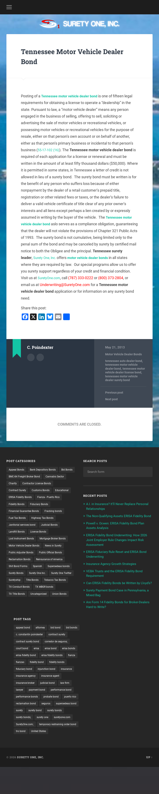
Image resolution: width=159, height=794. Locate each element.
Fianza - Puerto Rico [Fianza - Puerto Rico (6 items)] (53, 506)
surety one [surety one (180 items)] (137, 736)
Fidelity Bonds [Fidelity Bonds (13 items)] (18, 513)
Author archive (31, 357)
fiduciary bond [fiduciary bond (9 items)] (139, 678)
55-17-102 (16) (50, 150)
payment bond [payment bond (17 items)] (109, 707)
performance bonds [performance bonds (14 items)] (98, 714)
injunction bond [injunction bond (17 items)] (95, 685)
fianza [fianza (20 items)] (119, 671)
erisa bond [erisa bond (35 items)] (92, 664)
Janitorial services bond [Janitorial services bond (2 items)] (24, 534)
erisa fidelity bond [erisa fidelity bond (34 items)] (136, 664)
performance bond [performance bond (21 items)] (136, 707)
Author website (40, 357)
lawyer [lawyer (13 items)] (90, 707)
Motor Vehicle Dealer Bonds (124, 354)
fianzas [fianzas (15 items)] (133, 671)
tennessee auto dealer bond (124, 361)
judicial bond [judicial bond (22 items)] (121, 700)
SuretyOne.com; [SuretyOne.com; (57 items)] (120, 743)
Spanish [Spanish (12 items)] (41, 585)
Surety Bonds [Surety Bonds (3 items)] (48, 592)
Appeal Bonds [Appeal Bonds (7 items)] (17, 470)
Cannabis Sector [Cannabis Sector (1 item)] (19, 484)
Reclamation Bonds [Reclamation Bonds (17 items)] (21, 578)
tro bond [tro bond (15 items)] (139, 750)
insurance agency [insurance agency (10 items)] (97, 693)
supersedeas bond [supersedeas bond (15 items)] (97, 729)
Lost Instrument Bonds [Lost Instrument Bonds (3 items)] (23, 549)
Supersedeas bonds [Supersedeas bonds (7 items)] (21, 592)
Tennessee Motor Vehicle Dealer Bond (71, 56)
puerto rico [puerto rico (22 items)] (92, 721)
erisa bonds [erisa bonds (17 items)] (112, 664)
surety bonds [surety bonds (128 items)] (94, 736)
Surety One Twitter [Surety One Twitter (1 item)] (46, 599)
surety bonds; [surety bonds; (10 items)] (116, 736)
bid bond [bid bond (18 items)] (129, 635)
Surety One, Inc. (92, 257)
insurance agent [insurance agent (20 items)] (124, 693)
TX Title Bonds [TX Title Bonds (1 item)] (44, 621)
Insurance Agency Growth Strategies (114, 567)
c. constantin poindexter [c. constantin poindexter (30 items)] (119, 642)
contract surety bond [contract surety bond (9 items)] (124, 649)
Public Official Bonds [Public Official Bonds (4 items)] (55, 570)
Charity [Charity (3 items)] (40, 484)
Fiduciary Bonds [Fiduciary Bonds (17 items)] (42, 513)
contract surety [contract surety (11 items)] (95, 649)
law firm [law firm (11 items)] (139, 700)
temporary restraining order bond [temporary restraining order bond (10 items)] (107, 750)
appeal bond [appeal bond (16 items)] (93, 635)
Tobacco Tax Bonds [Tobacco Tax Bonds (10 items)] (21, 614)
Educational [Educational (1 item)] (42, 498)
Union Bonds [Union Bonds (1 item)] (41, 628)
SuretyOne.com (107, 278)
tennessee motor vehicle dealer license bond (125, 370)
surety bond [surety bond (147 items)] (136, 729)
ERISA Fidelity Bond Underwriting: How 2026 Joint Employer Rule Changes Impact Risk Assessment (116, 544)
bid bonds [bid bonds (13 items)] (92, 642)
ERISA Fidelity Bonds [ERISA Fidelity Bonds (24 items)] (22, 506)
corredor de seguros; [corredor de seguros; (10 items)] (99, 657)
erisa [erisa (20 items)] (140, 657)
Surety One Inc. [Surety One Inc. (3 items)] (18, 599)
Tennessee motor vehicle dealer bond (72, 96)
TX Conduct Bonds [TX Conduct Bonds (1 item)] (51, 614)
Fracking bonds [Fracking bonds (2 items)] (59, 520)
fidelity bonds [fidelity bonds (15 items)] (115, 678)
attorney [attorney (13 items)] (112, 635)
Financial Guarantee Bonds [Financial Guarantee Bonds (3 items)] (26, 520)
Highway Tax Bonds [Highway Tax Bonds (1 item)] (46, 527)
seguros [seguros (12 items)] (138, 721)
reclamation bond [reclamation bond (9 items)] (116, 721)
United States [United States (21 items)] (94, 758)
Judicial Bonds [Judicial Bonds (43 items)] (54, 534)
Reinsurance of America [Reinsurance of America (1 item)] (54, 578)
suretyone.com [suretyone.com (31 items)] (95, 743)
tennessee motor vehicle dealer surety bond (122, 378)
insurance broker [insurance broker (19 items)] (96, 700)
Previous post (114, 393)
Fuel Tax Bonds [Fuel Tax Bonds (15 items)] (18, 527)
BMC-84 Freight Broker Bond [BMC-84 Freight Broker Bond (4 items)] (45, 477)
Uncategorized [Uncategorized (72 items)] (18, 628)
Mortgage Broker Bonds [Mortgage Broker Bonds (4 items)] (24, 556)
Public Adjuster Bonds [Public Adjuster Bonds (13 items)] (23, 570)
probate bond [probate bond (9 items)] (125, 714)
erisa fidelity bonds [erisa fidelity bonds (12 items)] (98, 671)
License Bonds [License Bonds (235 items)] (42, 542)
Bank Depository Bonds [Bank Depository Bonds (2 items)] (47, 470)
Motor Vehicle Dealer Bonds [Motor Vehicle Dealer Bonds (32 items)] (26, 563)
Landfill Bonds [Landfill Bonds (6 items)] (18, 542)
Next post (112, 399)
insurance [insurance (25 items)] (117, 685)
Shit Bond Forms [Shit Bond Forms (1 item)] (19, 585)
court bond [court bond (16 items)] (124, 657)
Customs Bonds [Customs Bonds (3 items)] (19, 498)
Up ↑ (149, 784)
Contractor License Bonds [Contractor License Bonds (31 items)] (25, 491)
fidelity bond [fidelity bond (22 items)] (93, 678)
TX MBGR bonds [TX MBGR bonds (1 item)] (19, 621)
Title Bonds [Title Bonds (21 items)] (35, 607)
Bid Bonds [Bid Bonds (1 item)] (15, 477)
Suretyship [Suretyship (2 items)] (15, 607)
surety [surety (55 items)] (119, 729)
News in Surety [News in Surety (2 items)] (59, 563)
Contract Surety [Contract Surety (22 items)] (58, 491)
